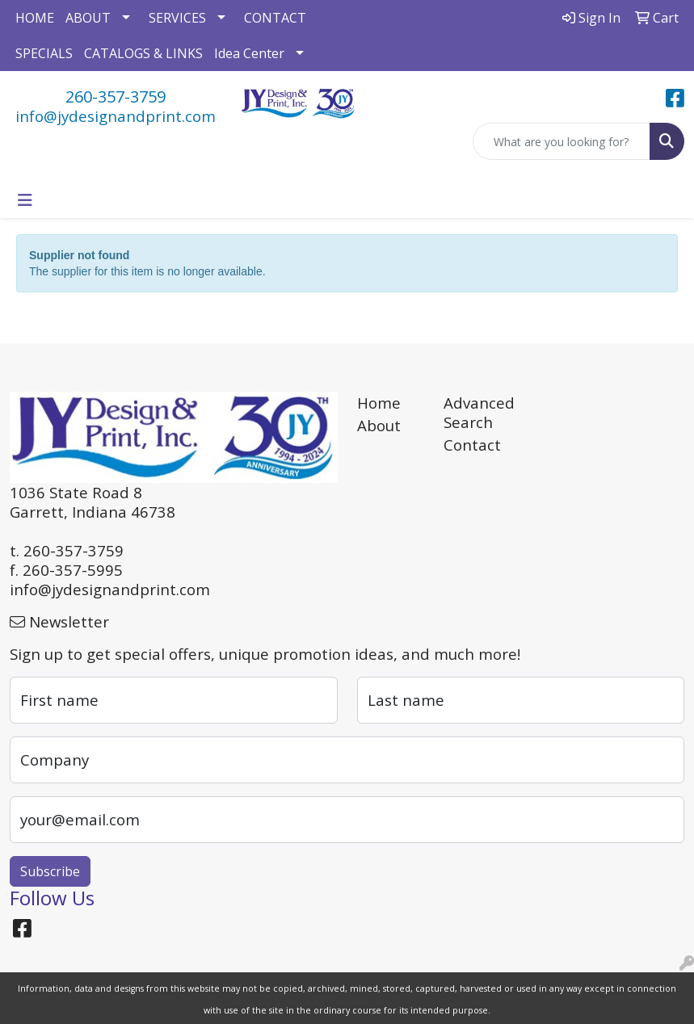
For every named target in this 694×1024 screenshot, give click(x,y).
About (379, 425)
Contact (472, 444)
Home (379, 402)
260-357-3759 (115, 96)
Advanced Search (477, 412)
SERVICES (177, 18)
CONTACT (275, 18)
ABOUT (88, 18)
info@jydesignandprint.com (115, 116)
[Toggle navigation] (25, 200)
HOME (34, 18)
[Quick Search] (561, 141)
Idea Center (249, 53)
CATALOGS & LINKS (143, 53)
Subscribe (50, 871)
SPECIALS (44, 53)
